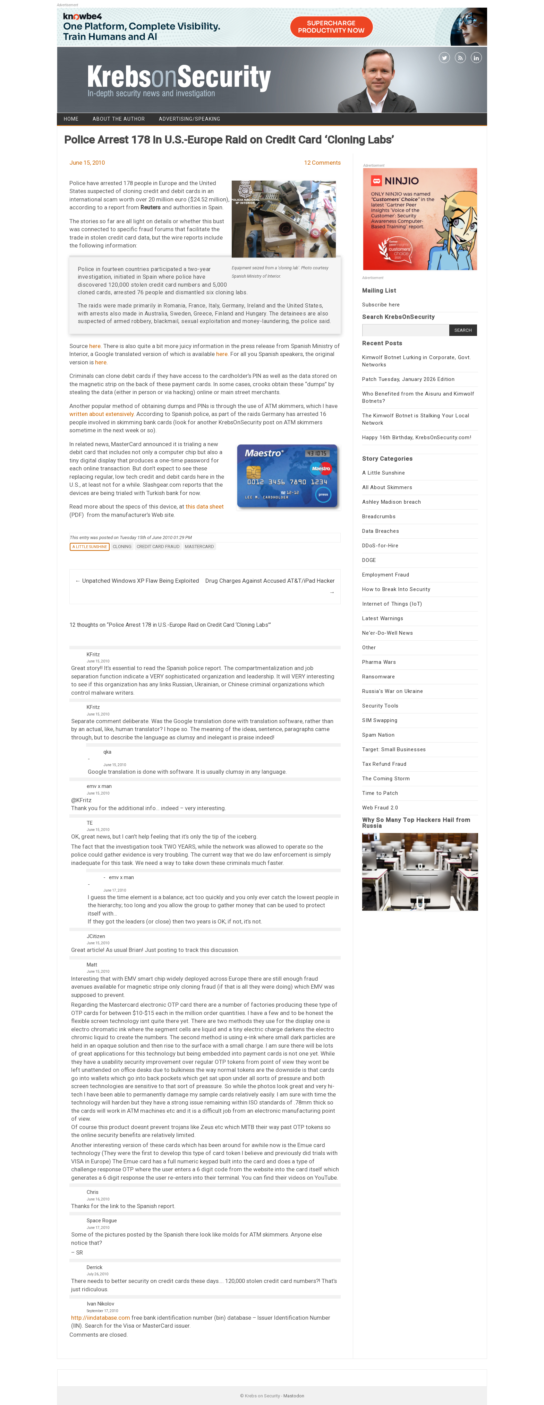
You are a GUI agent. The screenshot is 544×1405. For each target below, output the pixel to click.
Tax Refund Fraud (384, 764)
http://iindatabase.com (100, 1317)
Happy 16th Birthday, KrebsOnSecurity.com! (416, 437)
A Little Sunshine (90, 547)
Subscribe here (381, 305)
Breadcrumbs (379, 516)
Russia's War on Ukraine (392, 691)
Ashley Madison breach (391, 502)
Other (369, 647)
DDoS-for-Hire (380, 546)
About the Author (119, 119)
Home (71, 119)
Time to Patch (380, 793)
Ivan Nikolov (100, 1304)
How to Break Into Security (396, 589)
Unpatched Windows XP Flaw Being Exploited (137, 580)
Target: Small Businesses (394, 749)
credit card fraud (158, 546)
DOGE (369, 560)
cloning (122, 546)
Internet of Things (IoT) (392, 604)
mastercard (199, 546)
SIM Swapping (380, 720)
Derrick (94, 1267)
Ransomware (378, 677)
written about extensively (101, 413)
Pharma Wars (379, 662)
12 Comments (322, 162)
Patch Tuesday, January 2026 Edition (408, 379)
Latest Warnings (382, 618)
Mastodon (293, 1395)
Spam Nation (378, 735)
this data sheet (205, 506)
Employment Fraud (385, 575)
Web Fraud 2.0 (380, 808)
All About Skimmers (387, 487)
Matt (92, 965)
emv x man (99, 786)
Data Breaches (380, 531)
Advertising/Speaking (189, 119)
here (95, 345)
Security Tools (380, 706)
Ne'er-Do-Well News (387, 633)
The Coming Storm (386, 778)
